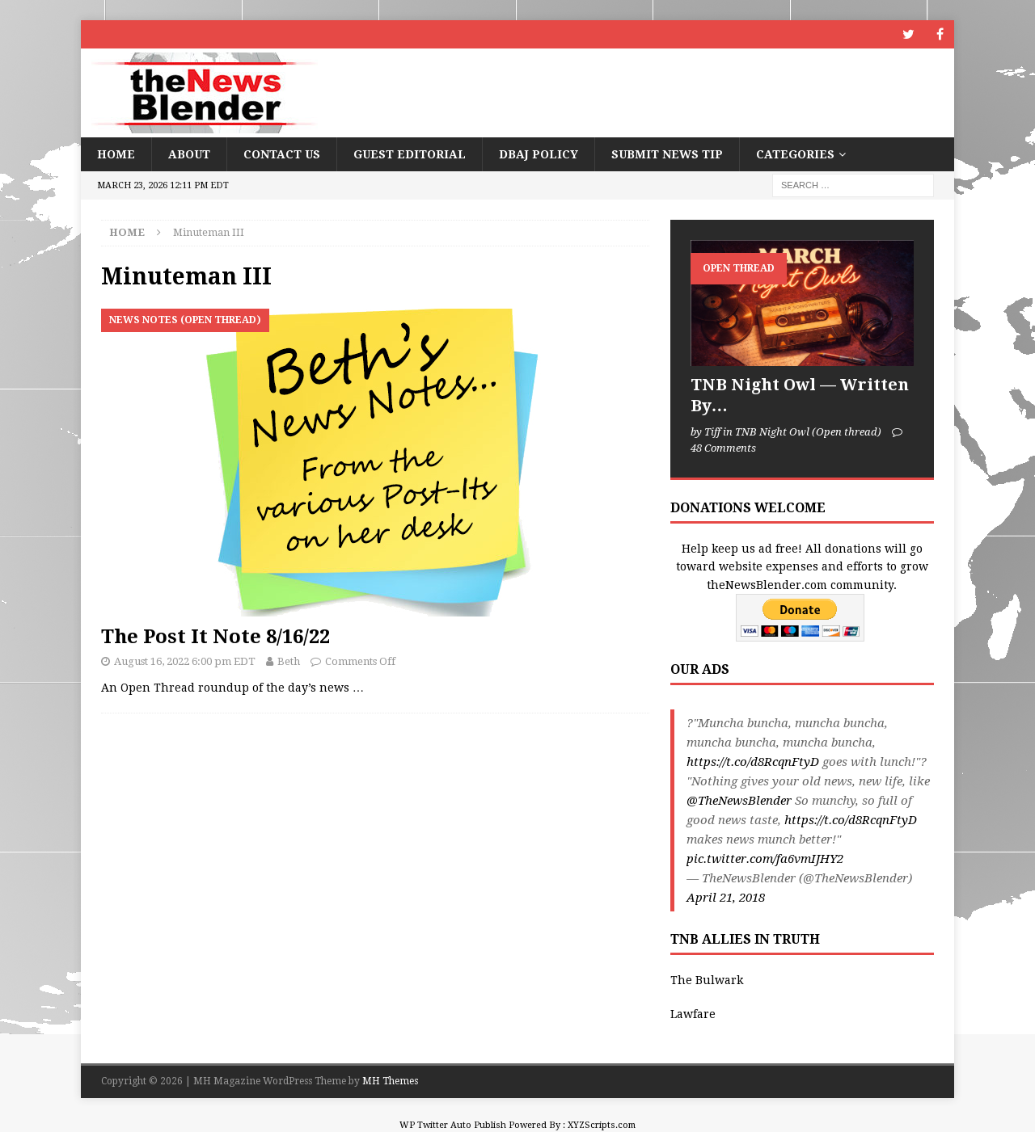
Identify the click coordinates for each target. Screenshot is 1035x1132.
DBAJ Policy (538, 154)
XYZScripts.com (602, 1125)
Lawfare (693, 1014)
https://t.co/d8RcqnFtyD (752, 762)
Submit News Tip (667, 154)
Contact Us (281, 154)
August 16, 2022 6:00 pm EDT (185, 661)
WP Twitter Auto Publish (452, 1125)
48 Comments (723, 448)
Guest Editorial (409, 154)
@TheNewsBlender (739, 800)
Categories (795, 154)
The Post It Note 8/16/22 (215, 636)
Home (116, 154)
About (189, 154)
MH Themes (390, 1081)
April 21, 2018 (725, 897)
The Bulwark (706, 980)
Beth (288, 661)
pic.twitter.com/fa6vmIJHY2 (764, 859)
